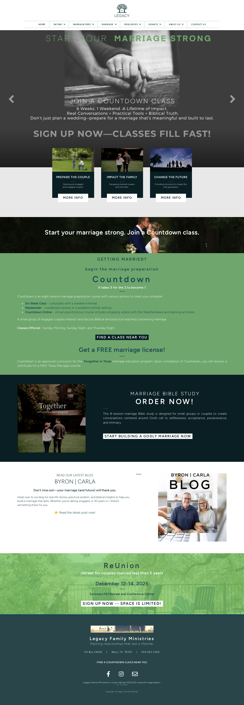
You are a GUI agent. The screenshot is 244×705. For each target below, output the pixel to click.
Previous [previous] (11, 99)
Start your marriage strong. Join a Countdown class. (122, 232)
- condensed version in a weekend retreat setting (68, 308)
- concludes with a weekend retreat (61, 303)
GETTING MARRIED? (122, 259)
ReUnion (122, 565)
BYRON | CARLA (74, 481)
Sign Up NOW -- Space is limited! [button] (122, 603)
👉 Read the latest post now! (74, 512)
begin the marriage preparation (122, 269)
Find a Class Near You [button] (122, 337)
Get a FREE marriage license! (122, 349)
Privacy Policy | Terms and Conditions (122, 688)
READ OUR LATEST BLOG (75, 475)
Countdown (121, 279)
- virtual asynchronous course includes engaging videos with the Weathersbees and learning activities (109, 312)
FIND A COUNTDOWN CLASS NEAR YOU (122, 662)
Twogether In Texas (97, 361)
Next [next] (232, 99)
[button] (147, 436)
